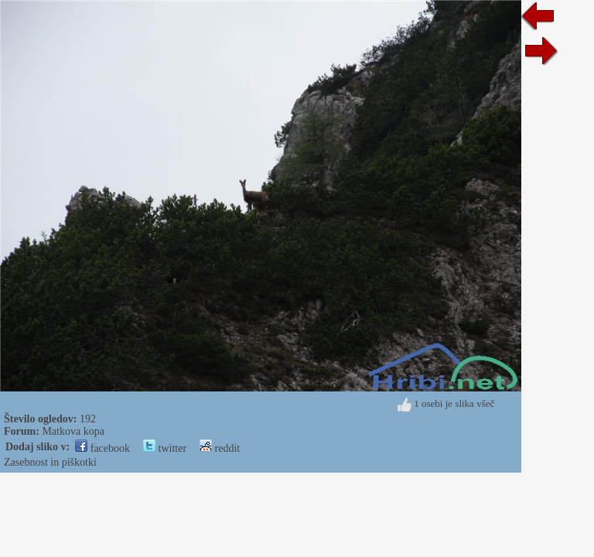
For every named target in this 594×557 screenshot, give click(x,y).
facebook (102, 448)
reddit (220, 448)
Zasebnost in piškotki (50, 462)
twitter (164, 448)
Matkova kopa (73, 431)
